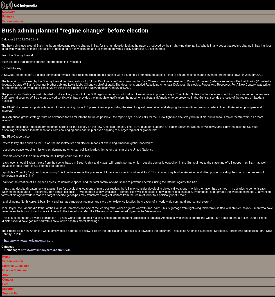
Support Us (10, 293)
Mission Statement (15, 270)
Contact (7, 279)
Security (7, 288)
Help (5, 284)
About (6, 275)
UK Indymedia (25, 5)
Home (6, 256)
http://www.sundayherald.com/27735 (46, 250)
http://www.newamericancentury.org (28, 240)
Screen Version (12, 21)
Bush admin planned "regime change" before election (74, 30)
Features (8, 16)
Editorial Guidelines (15, 265)
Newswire (8, 12)
